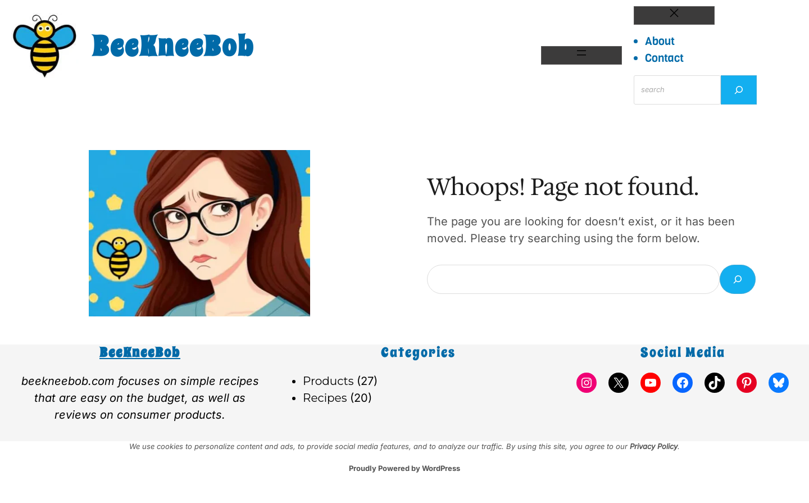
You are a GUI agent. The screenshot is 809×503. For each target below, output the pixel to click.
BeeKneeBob (173, 46)
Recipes (325, 398)
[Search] (739, 90)
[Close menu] (674, 15)
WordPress (441, 468)
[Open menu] (581, 55)
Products (328, 381)
